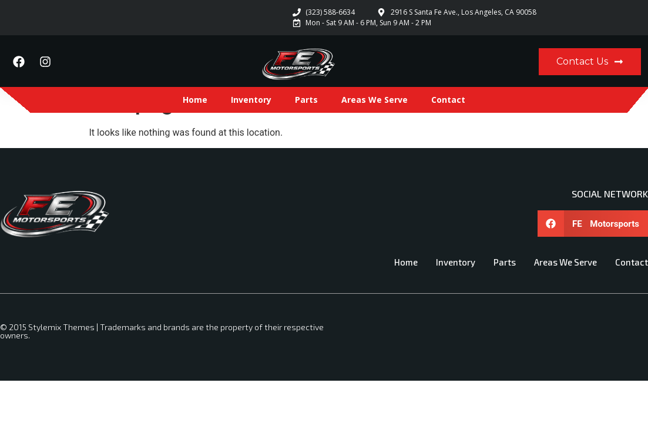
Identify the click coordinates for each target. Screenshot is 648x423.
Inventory (251, 99)
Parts (306, 99)
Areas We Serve (374, 99)
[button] (593, 223)
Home (195, 99)
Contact (448, 99)
